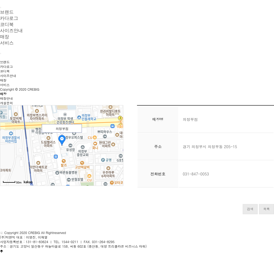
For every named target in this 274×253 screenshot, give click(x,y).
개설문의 (6, 103)
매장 (3, 80)
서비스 (7, 42)
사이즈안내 (11, 30)
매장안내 (6, 98)
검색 (250, 208)
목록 (266, 208)
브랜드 (5, 62)
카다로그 (6, 66)
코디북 (5, 71)
